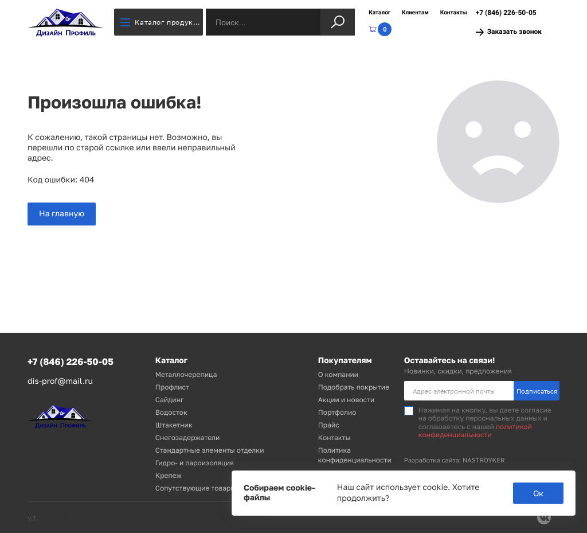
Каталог (379, 13)
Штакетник (174, 425)
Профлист (172, 387)
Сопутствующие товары (195, 488)
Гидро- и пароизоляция (194, 462)
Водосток (171, 412)
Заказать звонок (509, 32)
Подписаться (536, 391)
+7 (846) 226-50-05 (506, 13)
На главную (61, 214)
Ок (538, 493)
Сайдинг (169, 399)
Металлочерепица (186, 374)
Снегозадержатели (187, 437)
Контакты (453, 13)
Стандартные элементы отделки (209, 450)
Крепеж (168, 475)
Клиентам (415, 13)
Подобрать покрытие (353, 387)
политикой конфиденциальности (475, 430)
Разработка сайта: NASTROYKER (454, 460)
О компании (338, 374)
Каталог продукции (161, 22)
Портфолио (337, 412)
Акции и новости (346, 399)
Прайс (328, 425)
